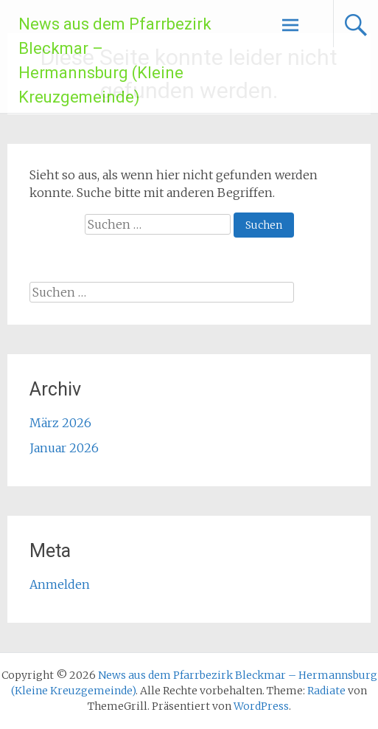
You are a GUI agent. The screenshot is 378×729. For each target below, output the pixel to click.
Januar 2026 (64, 447)
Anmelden (59, 584)
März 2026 (60, 422)
